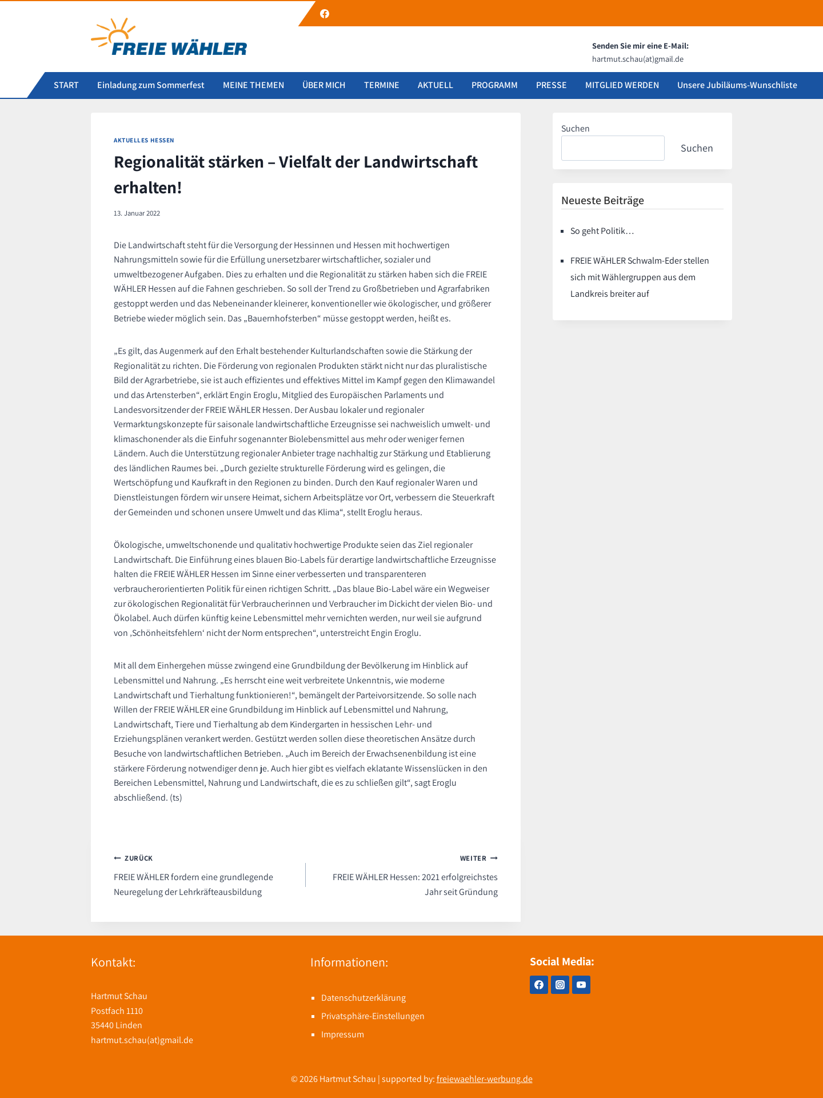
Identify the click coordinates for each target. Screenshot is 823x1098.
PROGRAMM (495, 85)
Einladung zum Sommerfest (151, 85)
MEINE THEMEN (253, 85)
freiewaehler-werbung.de (485, 1079)
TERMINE (381, 85)
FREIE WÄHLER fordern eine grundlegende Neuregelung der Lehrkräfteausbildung (205, 873)
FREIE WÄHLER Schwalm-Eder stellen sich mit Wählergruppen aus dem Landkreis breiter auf (639, 277)
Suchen (575, 128)
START (66, 85)
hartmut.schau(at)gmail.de (142, 1040)
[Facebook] (324, 14)
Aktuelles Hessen (144, 140)
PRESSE (551, 85)
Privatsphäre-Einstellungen (373, 1016)
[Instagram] (560, 985)
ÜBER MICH (324, 85)
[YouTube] (581, 985)
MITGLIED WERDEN (622, 85)
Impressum (342, 1034)
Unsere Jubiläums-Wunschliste (737, 85)
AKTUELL (435, 85)
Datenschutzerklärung (363, 998)
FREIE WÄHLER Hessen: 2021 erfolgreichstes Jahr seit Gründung (406, 873)
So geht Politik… (602, 231)
